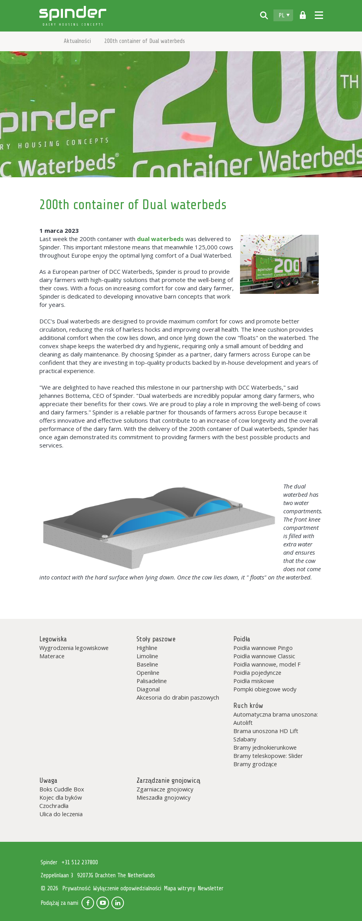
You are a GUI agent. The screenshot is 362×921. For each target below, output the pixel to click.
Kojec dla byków (60, 797)
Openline (148, 672)
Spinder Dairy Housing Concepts (72, 16)
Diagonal (148, 689)
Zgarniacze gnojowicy (165, 789)
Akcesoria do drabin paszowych (178, 697)
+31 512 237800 (79, 862)
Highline (147, 648)
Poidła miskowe (253, 681)
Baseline (147, 664)
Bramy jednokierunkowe (265, 747)
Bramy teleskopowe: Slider (268, 755)
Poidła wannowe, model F (266, 664)
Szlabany (244, 739)
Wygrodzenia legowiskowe (74, 648)
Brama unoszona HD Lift (265, 731)
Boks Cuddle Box (61, 789)
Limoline (147, 656)
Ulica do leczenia (61, 814)
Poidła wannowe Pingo (262, 648)
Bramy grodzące (255, 764)
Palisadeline (152, 681)
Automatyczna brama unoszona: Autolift (275, 718)
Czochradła (53, 806)
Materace (52, 656)
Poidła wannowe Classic (264, 656)
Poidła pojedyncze (257, 672)
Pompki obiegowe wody (264, 689)
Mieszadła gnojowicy (163, 797)
